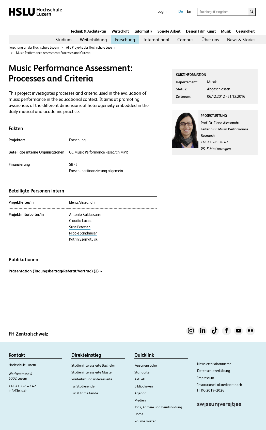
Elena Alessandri (82, 202)
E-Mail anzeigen (219, 149)
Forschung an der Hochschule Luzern (34, 47)
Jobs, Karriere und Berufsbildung (158, 407)
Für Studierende (83, 386)
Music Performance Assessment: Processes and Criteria (53, 53)
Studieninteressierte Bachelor (93, 365)
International (156, 39)
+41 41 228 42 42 (22, 386)
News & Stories (241, 39)
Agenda (140, 393)
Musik (226, 31)
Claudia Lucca (80, 221)
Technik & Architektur (88, 31)
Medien (140, 400)
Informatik (143, 31)
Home (138, 414)
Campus (185, 39)
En (189, 11)
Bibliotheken (143, 386)
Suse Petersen (79, 227)
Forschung (125, 39)
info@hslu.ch (18, 391)
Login (162, 11)
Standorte (141, 372)
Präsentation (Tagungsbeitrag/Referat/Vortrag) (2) (55, 270)
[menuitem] (63, 39)
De (180, 11)
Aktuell (139, 379)
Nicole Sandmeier (83, 233)
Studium (63, 39)
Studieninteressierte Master (92, 372)
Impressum (205, 378)
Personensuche (145, 365)
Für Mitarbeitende (84, 393)
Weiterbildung (93, 39)
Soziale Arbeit (169, 31)
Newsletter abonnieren (214, 364)
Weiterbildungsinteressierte (91, 379)
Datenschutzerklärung (213, 371)
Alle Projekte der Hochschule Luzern (90, 47)
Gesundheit (245, 31)
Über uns (210, 39)
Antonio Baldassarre (85, 215)
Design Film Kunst (201, 31)
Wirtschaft (120, 31)
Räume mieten (145, 421)
